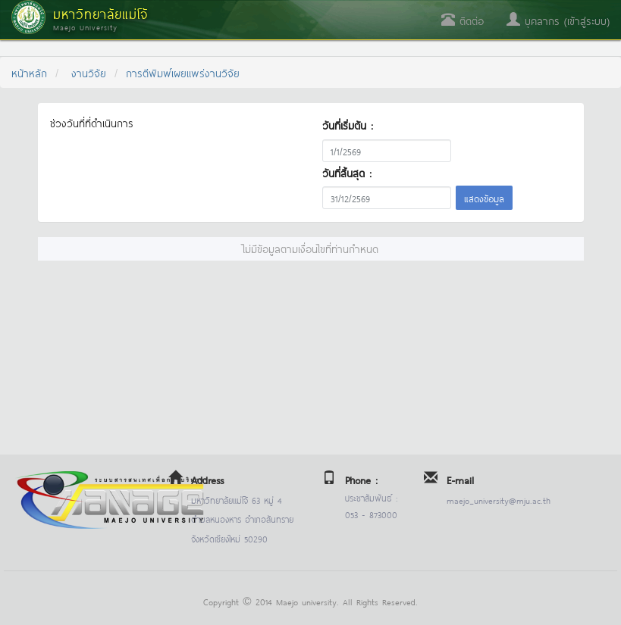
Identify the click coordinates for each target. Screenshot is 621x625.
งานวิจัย (88, 72)
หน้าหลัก (29, 72)
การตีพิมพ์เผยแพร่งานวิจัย (183, 72)
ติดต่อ (462, 20)
